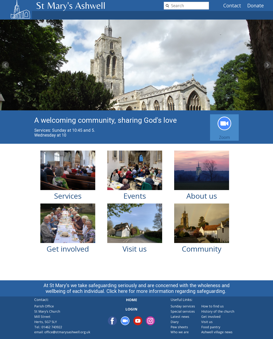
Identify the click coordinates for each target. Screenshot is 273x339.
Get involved (68, 249)
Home (131, 299)
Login (131, 309)
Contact (232, 5)
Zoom (224, 137)
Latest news (180, 316)
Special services (183, 311)
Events (134, 196)
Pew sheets (179, 327)
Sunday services (183, 306)
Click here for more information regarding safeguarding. (166, 291)
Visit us (135, 249)
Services (68, 196)
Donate (255, 5)
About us (201, 196)
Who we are (180, 332)
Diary (175, 322)
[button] (5, 65)
